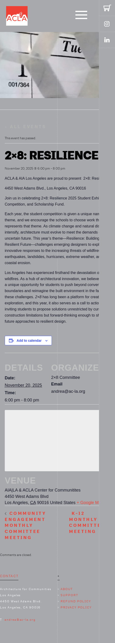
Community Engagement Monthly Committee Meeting (25, 525)
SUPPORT (69, 595)
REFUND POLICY (76, 601)
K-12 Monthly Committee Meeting (87, 522)
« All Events (25, 127)
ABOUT (67, 589)
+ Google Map (90, 502)
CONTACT (9, 576)
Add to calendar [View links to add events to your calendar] (29, 340)
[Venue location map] (57, 439)
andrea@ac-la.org (20, 620)
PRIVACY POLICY (76, 607)
